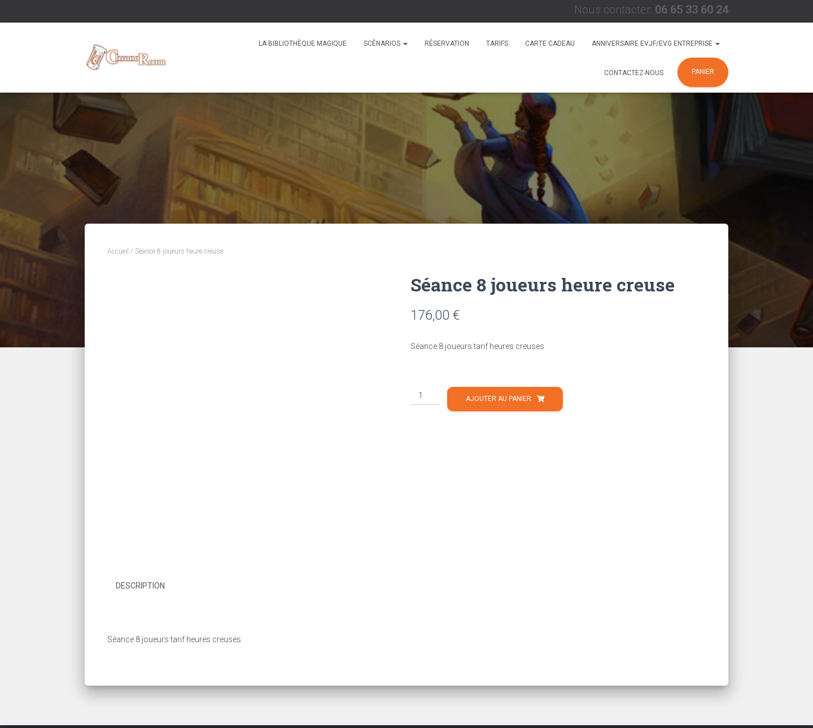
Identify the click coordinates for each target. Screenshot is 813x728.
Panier (703, 72)
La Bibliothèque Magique (303, 43)
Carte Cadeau (550, 43)
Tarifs (497, 43)
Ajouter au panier (498, 399)
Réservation (447, 43)
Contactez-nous (633, 73)
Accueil (118, 251)
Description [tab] (140, 585)
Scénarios (386, 43)
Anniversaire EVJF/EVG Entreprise (656, 43)
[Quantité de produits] (424, 396)
